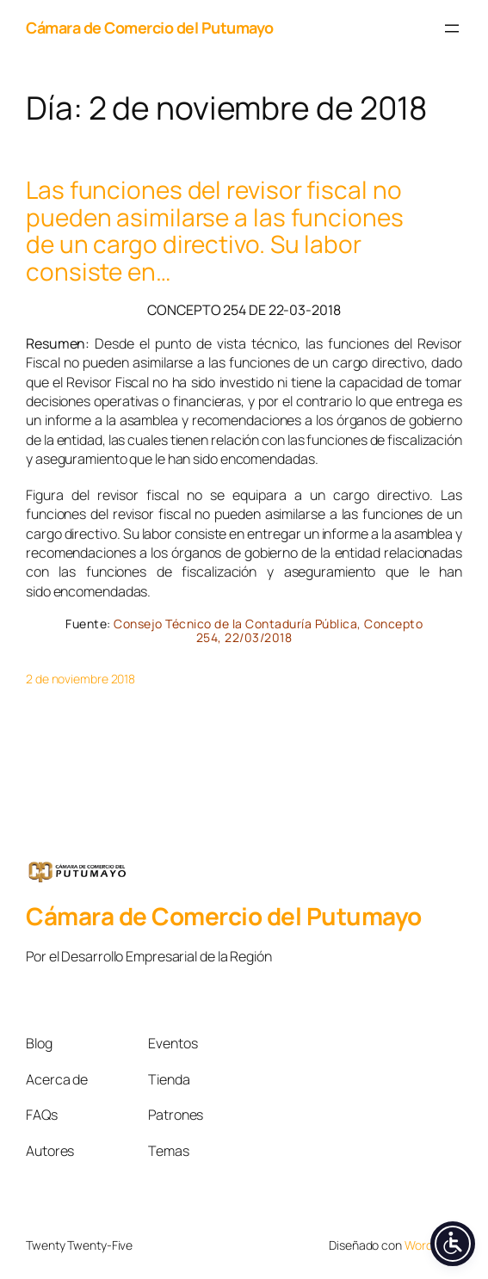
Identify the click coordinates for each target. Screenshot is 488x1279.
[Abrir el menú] (452, 28)
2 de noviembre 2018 (80, 678)
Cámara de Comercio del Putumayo (150, 27)
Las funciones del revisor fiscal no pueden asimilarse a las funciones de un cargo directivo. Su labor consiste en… (215, 230)
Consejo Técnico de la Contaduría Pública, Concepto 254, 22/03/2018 (268, 630)
